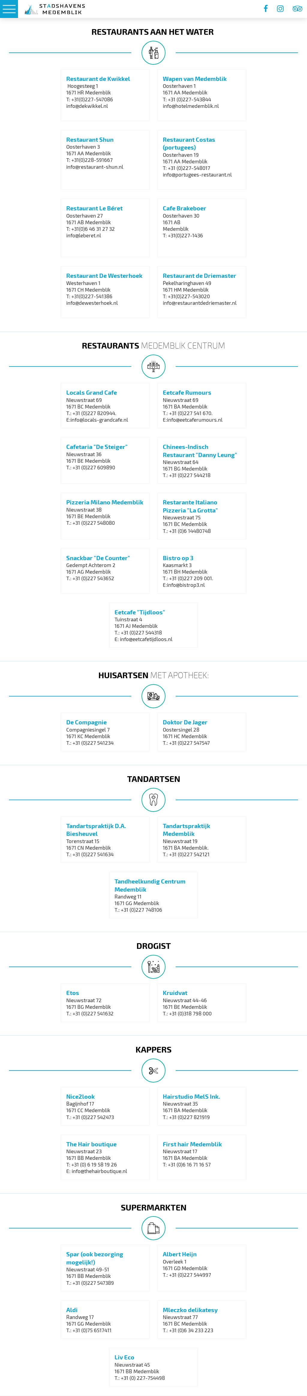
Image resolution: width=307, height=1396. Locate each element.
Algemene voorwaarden (48, 1226)
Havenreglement (42, 1241)
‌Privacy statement (43, 1233)
